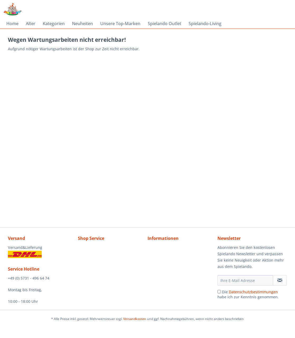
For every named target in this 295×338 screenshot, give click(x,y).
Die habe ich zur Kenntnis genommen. (248, 294)
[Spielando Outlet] (164, 24)
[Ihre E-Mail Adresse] (245, 280)
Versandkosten (134, 319)
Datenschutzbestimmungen (253, 291)
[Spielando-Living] (205, 24)
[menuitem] (12, 24)
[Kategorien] (53, 24)
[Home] (12, 24)
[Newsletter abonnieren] (280, 280)
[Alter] (30, 24)
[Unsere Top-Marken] (120, 24)
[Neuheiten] (82, 24)
